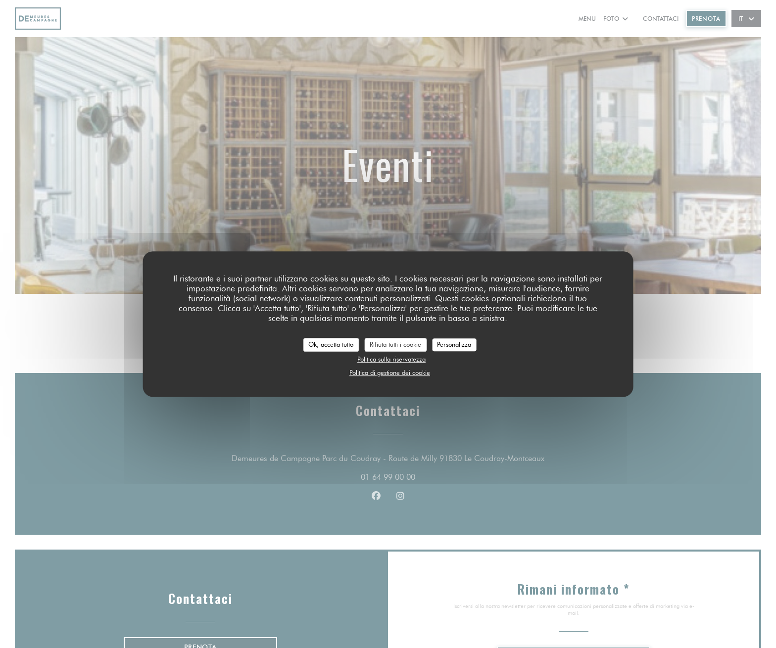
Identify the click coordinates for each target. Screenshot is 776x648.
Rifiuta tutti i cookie (395, 344)
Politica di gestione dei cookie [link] (389, 372)
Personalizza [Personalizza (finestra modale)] (454, 344)
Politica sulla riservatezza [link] (391, 359)
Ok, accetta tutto (330, 344)
